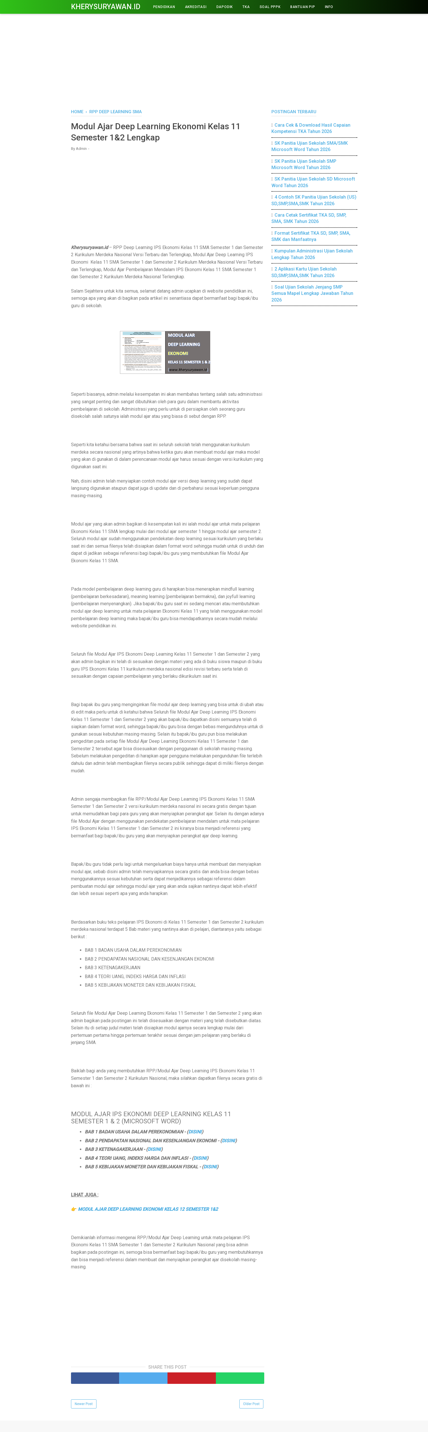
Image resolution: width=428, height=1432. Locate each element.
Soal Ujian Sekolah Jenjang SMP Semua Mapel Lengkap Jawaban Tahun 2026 (312, 293)
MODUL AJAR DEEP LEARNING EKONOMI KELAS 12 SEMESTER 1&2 (148, 1209)
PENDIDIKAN (164, 7)
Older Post (251, 1404)
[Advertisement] (214, 60)
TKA (246, 7)
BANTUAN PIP (302, 7)
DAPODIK (224, 7)
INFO (329, 7)
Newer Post (84, 1404)
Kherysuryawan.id (105, 7)
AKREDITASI (196, 7)
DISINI (195, 1132)
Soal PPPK (270, 7)
